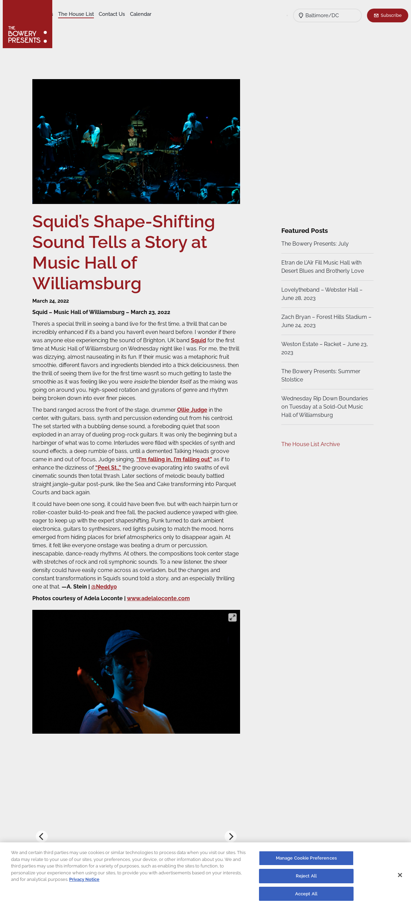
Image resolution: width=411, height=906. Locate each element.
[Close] (400, 876)
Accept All (306, 895)
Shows (66, 14)
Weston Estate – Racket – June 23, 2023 (323, 348)
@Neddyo (156, 583)
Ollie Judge (197, 406)
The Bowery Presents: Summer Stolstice (319, 375)
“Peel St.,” (131, 464)
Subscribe (391, 15)
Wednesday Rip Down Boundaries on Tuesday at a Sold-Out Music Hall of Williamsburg (323, 406)
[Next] (230, 833)
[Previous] (47, 833)
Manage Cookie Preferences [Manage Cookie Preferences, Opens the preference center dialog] (306, 860)
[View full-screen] (231, 614)
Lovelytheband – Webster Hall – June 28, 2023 (320, 294)
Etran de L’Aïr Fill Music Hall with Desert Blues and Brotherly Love (321, 266)
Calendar (69, 24)
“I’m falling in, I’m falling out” (199, 456)
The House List (130, 14)
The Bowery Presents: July (314, 243)
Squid (218, 337)
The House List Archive (309, 444)
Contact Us (166, 14)
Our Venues (93, 14)
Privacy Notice (84, 881)
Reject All (306, 877)
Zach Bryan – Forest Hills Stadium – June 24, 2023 (323, 321)
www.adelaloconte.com (163, 595)
